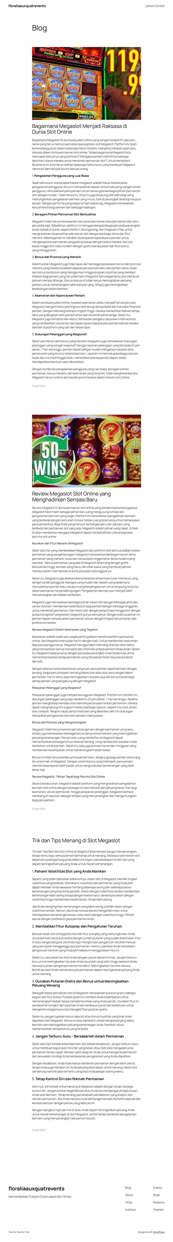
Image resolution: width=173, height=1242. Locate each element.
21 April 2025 (38, 386)
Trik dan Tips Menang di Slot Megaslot (76, 840)
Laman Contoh (155, 6)
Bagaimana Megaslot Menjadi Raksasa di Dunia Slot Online (79, 129)
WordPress (159, 1232)
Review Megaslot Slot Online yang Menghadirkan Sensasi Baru (71, 496)
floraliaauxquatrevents (27, 5)
